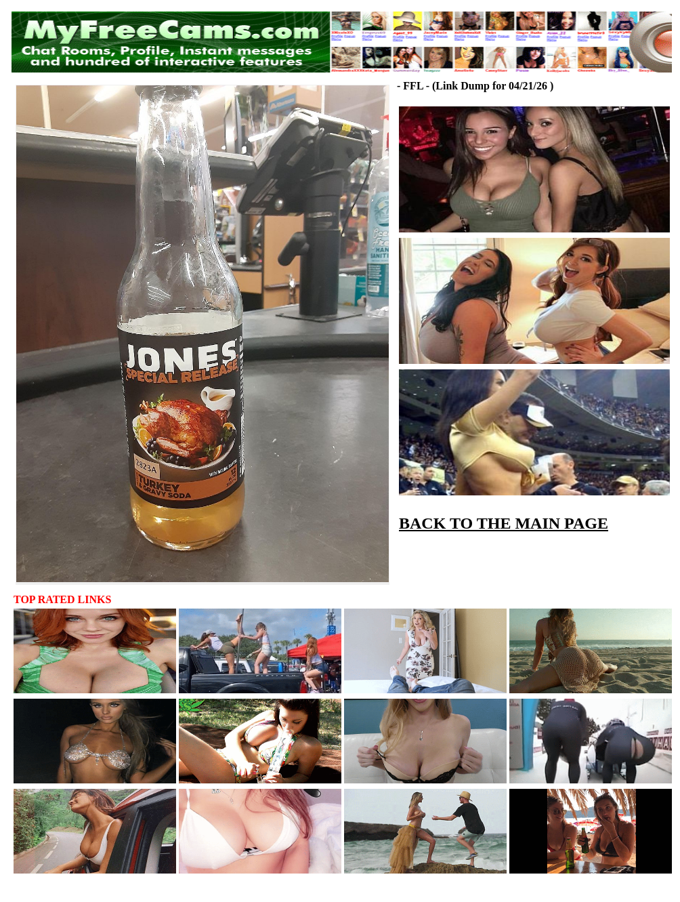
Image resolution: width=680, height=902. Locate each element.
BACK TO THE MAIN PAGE (503, 523)
